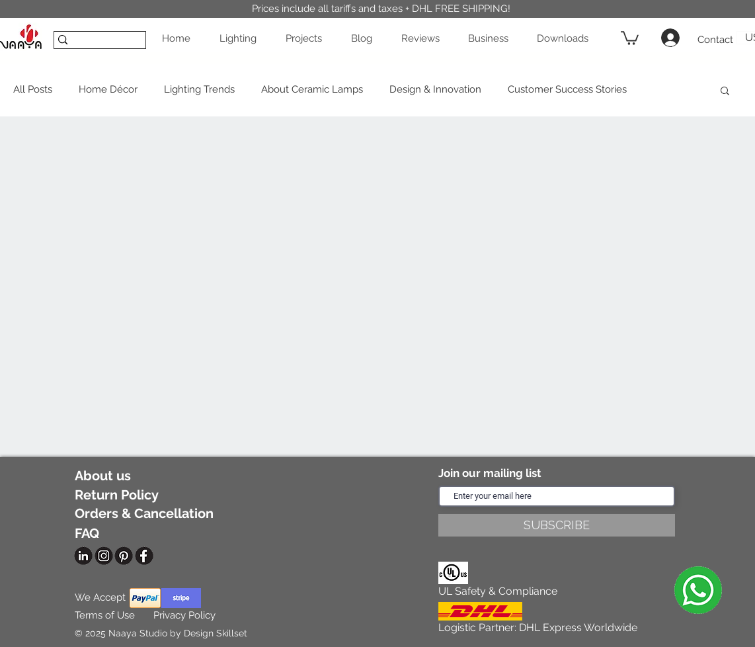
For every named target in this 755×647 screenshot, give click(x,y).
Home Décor (108, 89)
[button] (242, 38)
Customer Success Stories (567, 89)
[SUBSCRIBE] (556, 525)
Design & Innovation (435, 89)
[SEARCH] (96, 44)
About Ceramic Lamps (312, 89)
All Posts (32, 89)
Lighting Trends (199, 89)
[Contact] (715, 40)
